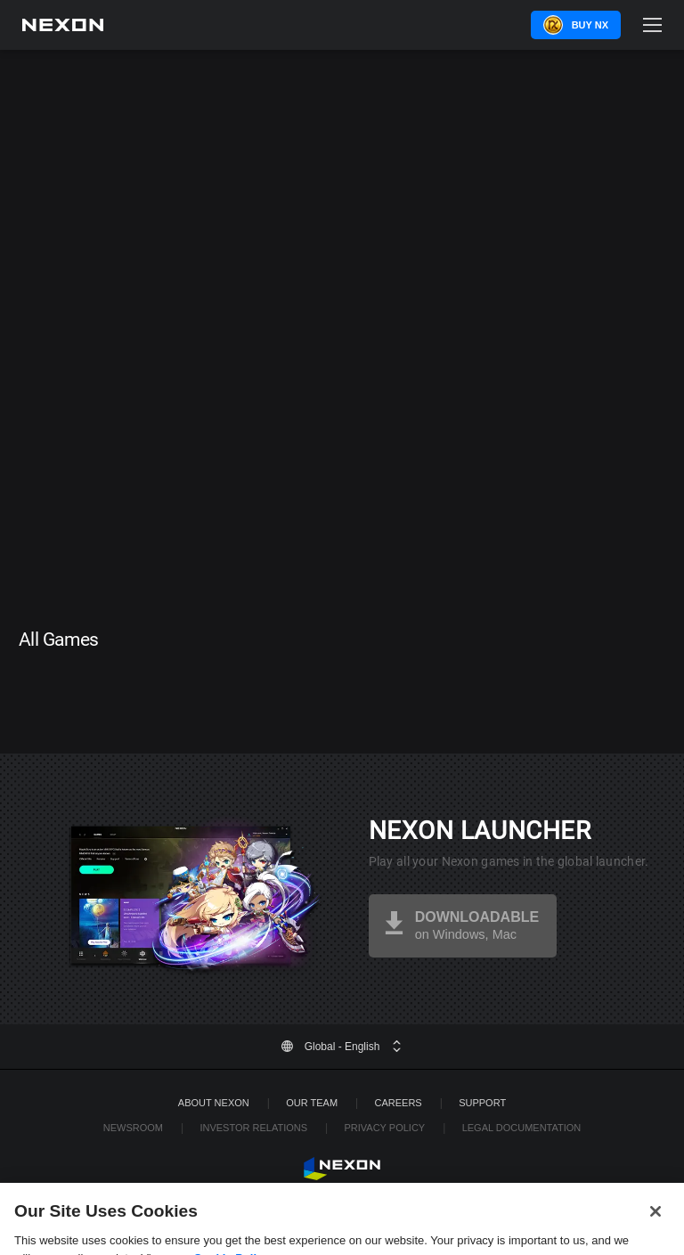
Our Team (312, 1102)
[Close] (655, 1218)
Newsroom (133, 1127)
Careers (398, 1102)
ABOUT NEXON (213, 1102)
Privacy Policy (384, 1127)
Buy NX (590, 25)
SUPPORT (482, 1102)
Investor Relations (253, 1127)
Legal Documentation (522, 1127)
